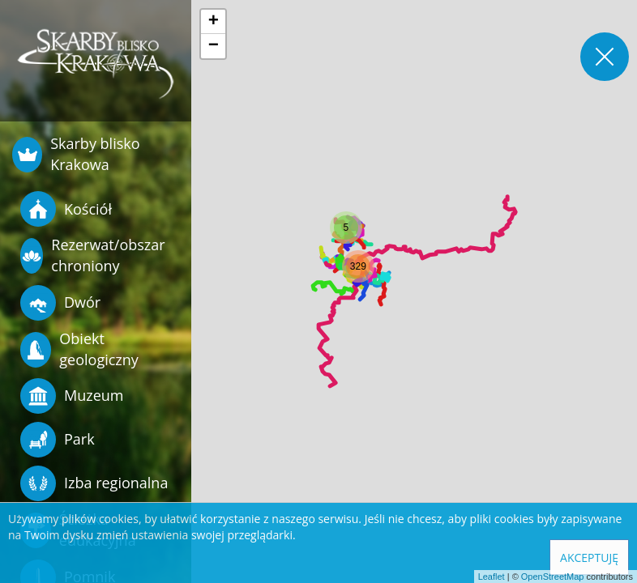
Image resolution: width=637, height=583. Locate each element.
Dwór (60, 303)
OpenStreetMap (552, 576)
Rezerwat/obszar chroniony (92, 255)
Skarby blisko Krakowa (76, 154)
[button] (346, 227)
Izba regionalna (94, 483)
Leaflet (491, 576)
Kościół (66, 209)
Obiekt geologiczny (79, 349)
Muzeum (71, 396)
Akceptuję (589, 557)
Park (57, 439)
